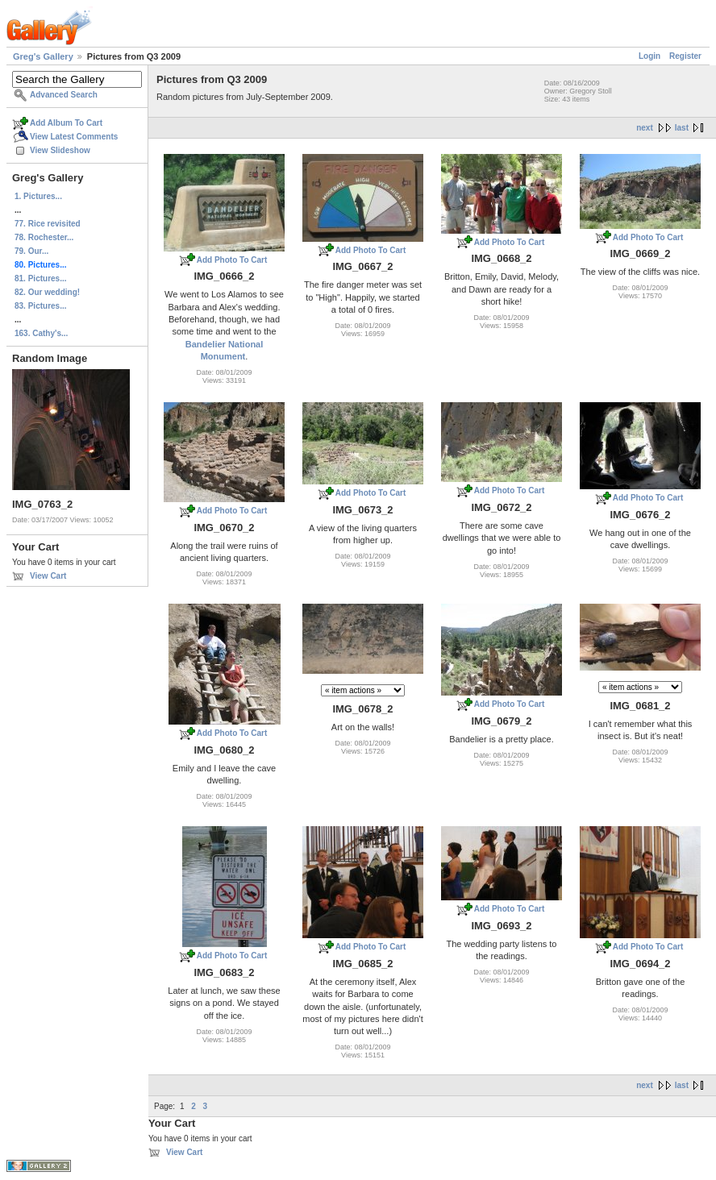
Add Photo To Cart (232, 260)
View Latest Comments (74, 136)
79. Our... (31, 251)
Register (685, 56)
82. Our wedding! (47, 292)
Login (649, 56)
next (644, 127)
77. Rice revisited (48, 223)
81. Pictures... (40, 278)
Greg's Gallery (43, 56)
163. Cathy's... (41, 333)
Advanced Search (64, 94)
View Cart (48, 575)
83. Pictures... (40, 305)
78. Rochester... (44, 237)
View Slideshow (60, 150)
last (682, 127)
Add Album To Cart (66, 122)
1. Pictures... (38, 196)
